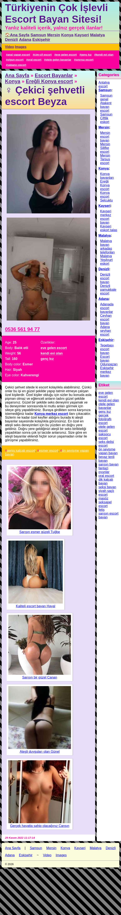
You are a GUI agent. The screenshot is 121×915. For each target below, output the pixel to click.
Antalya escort (104, 84)
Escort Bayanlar (54, 75)
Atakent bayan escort (105, 106)
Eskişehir (41, 39)
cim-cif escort (43, 54)
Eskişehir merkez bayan (107, 371)
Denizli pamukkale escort (108, 289)
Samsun (38, 35)
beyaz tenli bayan (106, 458)
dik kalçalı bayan (105, 481)
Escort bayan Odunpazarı (109, 360)
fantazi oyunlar (103, 470)
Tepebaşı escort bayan (107, 349)
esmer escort (48, 450)
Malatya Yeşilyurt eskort (106, 259)
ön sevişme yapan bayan (108, 451)
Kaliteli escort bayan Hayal (35, 606)
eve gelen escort (66, 54)
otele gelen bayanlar (58, 59)
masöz (103, 498)
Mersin (53, 35)
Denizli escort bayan (105, 278)
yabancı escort (17, 64)
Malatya (97, 35)
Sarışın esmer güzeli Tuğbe (39, 532)
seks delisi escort (106, 443)
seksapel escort (105, 504)
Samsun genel (106, 97)
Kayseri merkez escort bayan (105, 216)
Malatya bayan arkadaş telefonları (107, 246)
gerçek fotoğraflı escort (104, 419)
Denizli (11, 39)
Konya (67, 35)
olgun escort (16, 59)
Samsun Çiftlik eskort (106, 118)
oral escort (34, 59)
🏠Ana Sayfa (17, 35)
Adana (25, 39)
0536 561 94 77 (22, 329)
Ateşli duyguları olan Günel (39, 751)
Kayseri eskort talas (108, 228)
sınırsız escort (84, 59)
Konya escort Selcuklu (106, 196)
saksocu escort (104, 436)
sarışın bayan (108, 464)
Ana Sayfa (17, 75)
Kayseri (81, 35)
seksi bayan (107, 487)
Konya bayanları (107, 175)
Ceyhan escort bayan (106, 319)
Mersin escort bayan (105, 136)
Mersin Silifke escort (105, 147)
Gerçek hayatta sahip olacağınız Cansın (39, 826)
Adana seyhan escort (105, 330)
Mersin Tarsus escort (105, 159)
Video (9, 47)
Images (20, 47)
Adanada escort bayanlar (106, 308)
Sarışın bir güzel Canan (39, 677)
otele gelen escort (106, 428)
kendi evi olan (104, 54)
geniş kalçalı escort (21, 450)
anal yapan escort (19, 54)
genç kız (86, 54)
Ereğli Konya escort (49, 81)
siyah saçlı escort (106, 492)
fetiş (101, 509)
